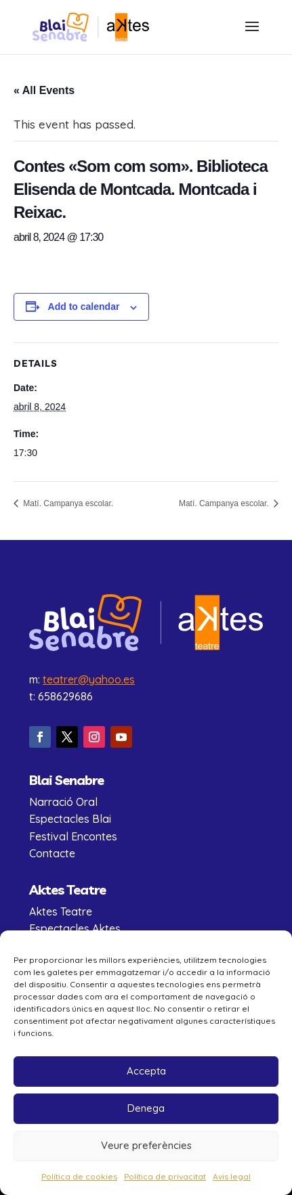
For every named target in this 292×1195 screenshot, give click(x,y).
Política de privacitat (165, 1176)
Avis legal (232, 1176)
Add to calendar (84, 306)
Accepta (146, 1070)
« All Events (44, 90)
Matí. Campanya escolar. (67, 503)
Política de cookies (79, 1176)
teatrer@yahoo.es (89, 679)
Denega (146, 1108)
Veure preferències (146, 1145)
